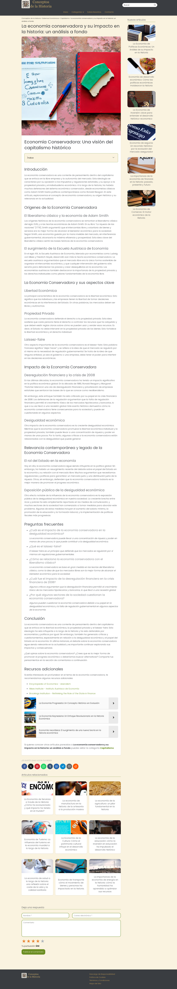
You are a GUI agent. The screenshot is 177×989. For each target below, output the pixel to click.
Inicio (65, 12)
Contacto (109, 12)
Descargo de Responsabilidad (102, 974)
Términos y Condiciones (99, 980)
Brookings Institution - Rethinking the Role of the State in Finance (62, 693)
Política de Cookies (97, 977)
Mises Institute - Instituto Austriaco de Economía (54, 688)
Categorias (77, 12)
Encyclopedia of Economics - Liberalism (50, 683)
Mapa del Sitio (95, 983)
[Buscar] (154, 5)
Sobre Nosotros (94, 12)
